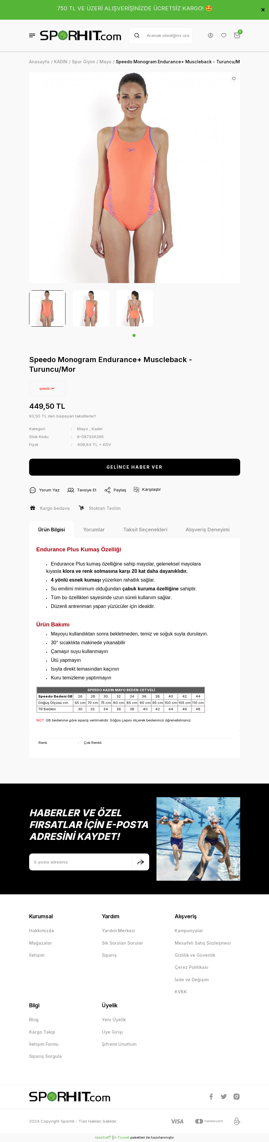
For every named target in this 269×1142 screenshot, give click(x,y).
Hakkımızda (41, 930)
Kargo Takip (42, 1032)
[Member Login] (210, 35)
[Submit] (140, 861)
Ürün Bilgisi (51, 529)
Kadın (97, 428)
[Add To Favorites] (233, 78)
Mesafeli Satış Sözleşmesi (203, 943)
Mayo (82, 428)
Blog (34, 1019)
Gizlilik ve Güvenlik (195, 955)
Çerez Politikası (191, 967)
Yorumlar (94, 529)
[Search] (160, 35)
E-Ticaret (121, 1137)
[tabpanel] (47, 308)
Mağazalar (40, 943)
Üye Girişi (112, 1032)
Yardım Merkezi (118, 930)
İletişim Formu (44, 1044)
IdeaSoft (103, 1137)
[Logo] (80, 35)
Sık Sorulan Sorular (122, 943)
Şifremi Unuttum (119, 1044)
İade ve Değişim (192, 979)
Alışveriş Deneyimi (208, 529)
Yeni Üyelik (114, 1019)
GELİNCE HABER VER (134, 467)
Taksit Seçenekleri (145, 529)
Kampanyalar (189, 930)
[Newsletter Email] (89, 861)
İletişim (36, 955)
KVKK (181, 991)
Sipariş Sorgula (45, 1056)
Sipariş (109, 955)
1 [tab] (134, 335)
